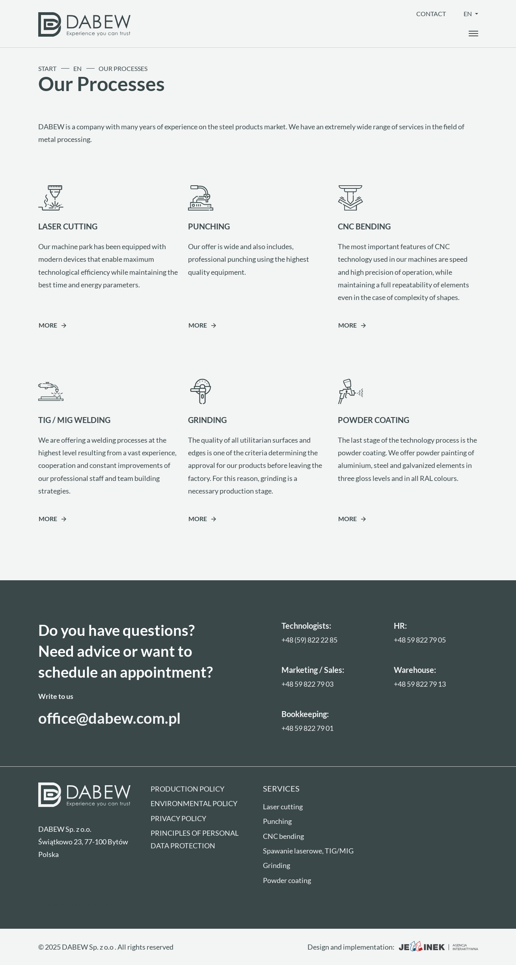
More (48, 325)
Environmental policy (194, 803)
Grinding (276, 865)
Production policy (187, 788)
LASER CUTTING (67, 226)
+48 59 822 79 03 (307, 684)
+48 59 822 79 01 (307, 728)
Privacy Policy (178, 818)
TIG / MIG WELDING (74, 420)
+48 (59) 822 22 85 (309, 639)
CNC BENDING (364, 226)
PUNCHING (209, 226)
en (468, 13)
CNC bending (283, 836)
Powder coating (287, 880)
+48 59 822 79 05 (420, 639)
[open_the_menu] (473, 33)
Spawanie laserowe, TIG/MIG (308, 850)
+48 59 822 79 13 (420, 684)
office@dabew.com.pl (109, 718)
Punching (277, 821)
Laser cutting (283, 806)
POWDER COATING (373, 420)
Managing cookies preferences (82, 904)
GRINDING (207, 420)
